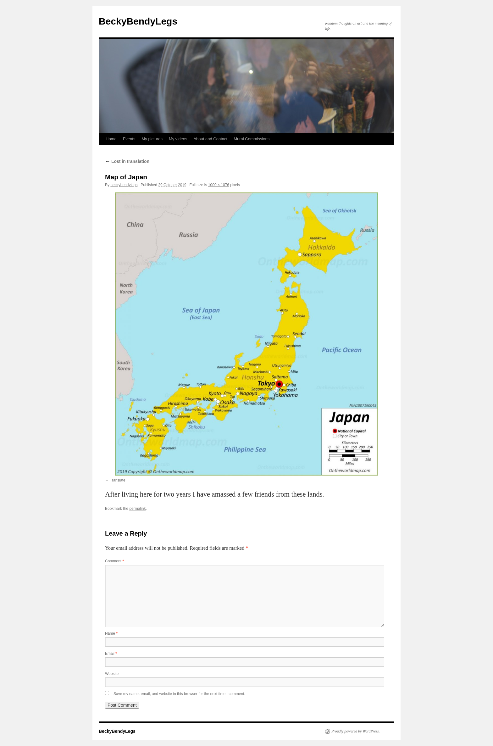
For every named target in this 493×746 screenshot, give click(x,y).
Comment (114, 561)
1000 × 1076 (218, 185)
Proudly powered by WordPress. (355, 731)
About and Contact (210, 138)
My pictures (151, 138)
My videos (178, 138)
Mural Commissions (251, 138)
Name (111, 633)
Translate (117, 480)
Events (129, 138)
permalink (137, 508)
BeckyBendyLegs (138, 21)
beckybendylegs (123, 185)
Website (112, 673)
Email (111, 653)
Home (111, 138)
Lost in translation (127, 161)
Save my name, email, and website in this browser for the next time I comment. (179, 694)
